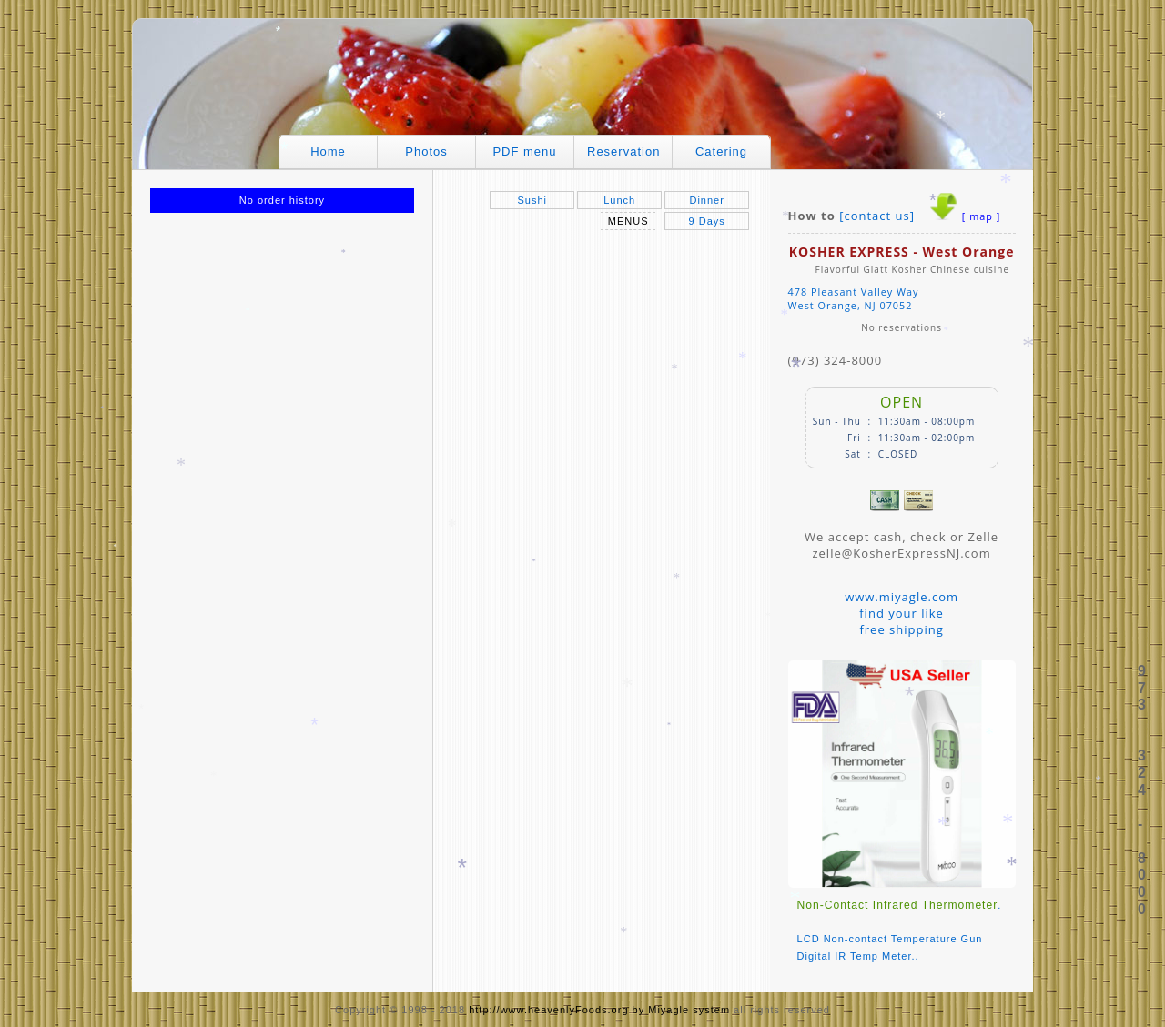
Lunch (619, 200)
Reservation (623, 151)
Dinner (706, 200)
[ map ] (981, 216)
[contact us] (877, 215)
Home (328, 151)
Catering (721, 151)
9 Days (707, 221)
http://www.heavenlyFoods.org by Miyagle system (599, 1009)
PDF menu (524, 151)
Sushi (532, 200)
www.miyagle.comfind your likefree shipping (901, 613)
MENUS (628, 221)
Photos (426, 151)
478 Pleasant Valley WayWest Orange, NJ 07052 (853, 298)
